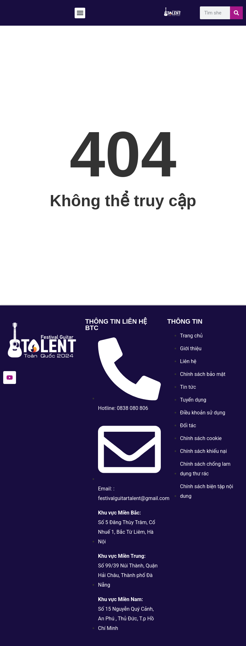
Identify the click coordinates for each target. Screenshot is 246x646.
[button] (80, 13)
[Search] (236, 12)
